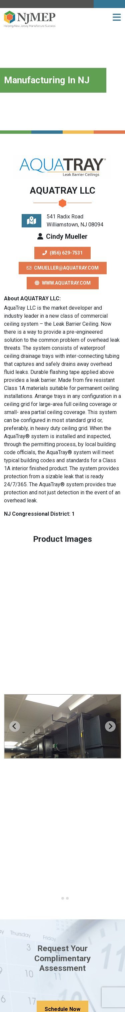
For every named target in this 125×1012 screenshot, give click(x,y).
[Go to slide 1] (58, 898)
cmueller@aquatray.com (63, 268)
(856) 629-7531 (62, 253)
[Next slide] (110, 726)
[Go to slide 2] (62, 898)
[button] (117, 17)
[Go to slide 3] (67, 898)
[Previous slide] (14, 726)
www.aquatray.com (63, 283)
